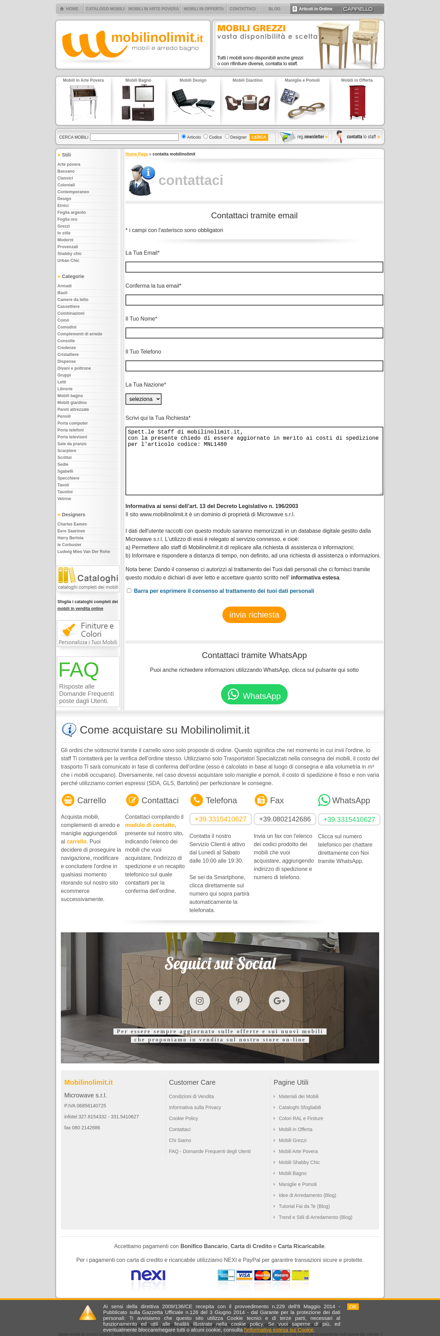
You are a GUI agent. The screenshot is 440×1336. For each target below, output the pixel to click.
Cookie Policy (183, 1118)
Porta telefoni (70, 430)
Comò (63, 320)
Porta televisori (72, 437)
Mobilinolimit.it (88, 1082)
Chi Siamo (180, 1140)
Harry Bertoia (70, 537)
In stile (63, 233)
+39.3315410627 (221, 819)
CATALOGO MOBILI (105, 9)
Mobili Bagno (293, 1173)
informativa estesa (315, 577)
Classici (65, 178)
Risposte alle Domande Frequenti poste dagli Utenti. (86, 693)
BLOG (274, 9)
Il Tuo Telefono (143, 352)
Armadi (64, 286)
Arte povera (68, 164)
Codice (215, 137)
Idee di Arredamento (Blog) (307, 1195)
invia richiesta (254, 614)
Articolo (194, 137)
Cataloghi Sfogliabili (300, 1107)
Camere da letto (72, 299)
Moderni (65, 240)
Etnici (63, 205)
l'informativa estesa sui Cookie (279, 1330)
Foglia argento (71, 212)
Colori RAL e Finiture (301, 1118)
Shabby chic (69, 253)
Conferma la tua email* (153, 286)
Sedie (62, 464)
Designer (238, 137)
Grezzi (63, 226)
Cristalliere (68, 354)
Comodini (66, 327)
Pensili (64, 416)
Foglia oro (67, 219)
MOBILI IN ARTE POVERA (154, 9)
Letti (61, 382)
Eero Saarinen (71, 531)
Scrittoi (64, 457)
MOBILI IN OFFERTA (204, 9)
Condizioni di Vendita (191, 1096)
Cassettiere (68, 306)
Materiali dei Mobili (299, 1096)
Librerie (65, 389)
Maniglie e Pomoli (298, 1184)
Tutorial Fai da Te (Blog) (304, 1206)
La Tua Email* (142, 253)
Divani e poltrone (74, 368)
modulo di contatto (150, 825)
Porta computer (72, 423)
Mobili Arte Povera (298, 1151)
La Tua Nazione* (145, 385)
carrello (77, 841)
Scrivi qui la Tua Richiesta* (157, 418)
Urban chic (68, 260)
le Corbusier (69, 544)
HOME (72, 9)
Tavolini (65, 492)
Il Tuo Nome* (141, 319)
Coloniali (66, 185)
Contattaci (179, 1129)
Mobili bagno (70, 395)
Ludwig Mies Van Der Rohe (83, 551)
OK (353, 1307)
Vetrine (64, 498)
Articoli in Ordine (312, 9)
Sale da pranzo (72, 443)
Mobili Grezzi (293, 1140)
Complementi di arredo (79, 334)
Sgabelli (65, 471)
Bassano (66, 171)
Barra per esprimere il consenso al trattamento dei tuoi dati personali (224, 591)
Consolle (66, 340)
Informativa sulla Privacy (195, 1107)
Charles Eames (72, 524)
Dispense (66, 361)
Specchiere (68, 478)
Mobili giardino (72, 402)
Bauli (62, 292)
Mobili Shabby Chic (299, 1162)
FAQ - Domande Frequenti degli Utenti (210, 1151)
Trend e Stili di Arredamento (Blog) (315, 1217)
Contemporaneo (73, 191)
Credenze (66, 347)
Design (64, 198)
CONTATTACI (242, 9)
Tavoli (63, 485)
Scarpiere (66, 450)
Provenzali (67, 246)
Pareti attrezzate (73, 409)
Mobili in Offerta (295, 1129)
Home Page (136, 154)
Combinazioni (71, 313)
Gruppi (64, 375)
